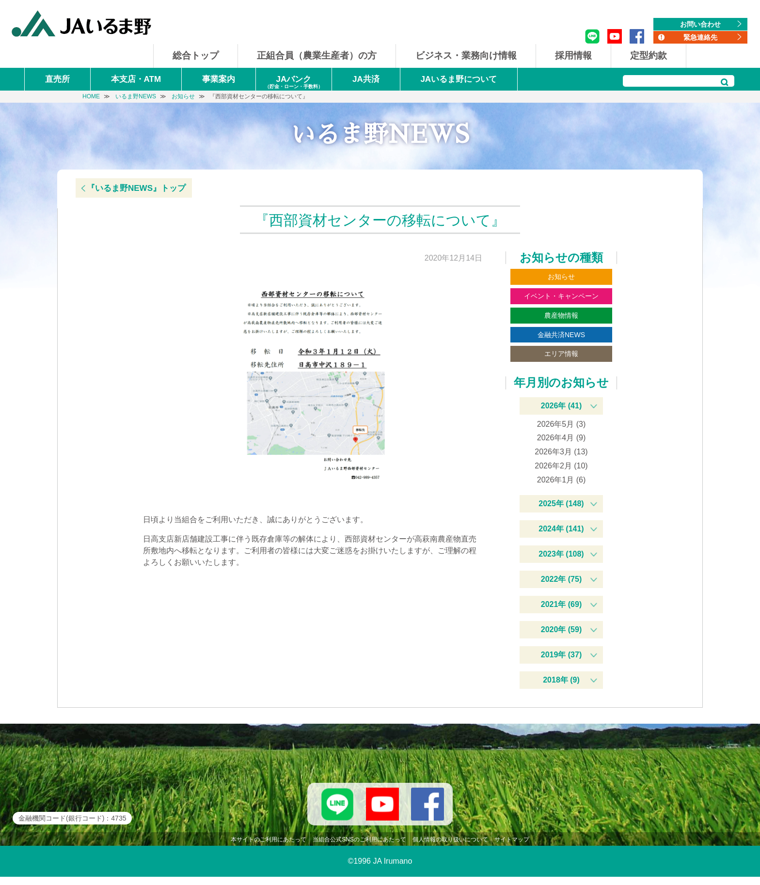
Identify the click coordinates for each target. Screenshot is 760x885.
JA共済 (366, 79)
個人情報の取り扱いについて (450, 847)
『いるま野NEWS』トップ (136, 188)
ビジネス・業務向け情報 (466, 55)
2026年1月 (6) (561, 480)
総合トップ (196, 55)
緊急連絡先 (700, 37)
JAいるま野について (458, 79)
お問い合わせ (700, 24)
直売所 (57, 79)
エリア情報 (561, 353)
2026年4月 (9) (561, 438)
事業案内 (218, 79)
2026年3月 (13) (561, 452)
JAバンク (294, 83)
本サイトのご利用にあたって (268, 847)
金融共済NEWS (561, 335)
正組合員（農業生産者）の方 (317, 55)
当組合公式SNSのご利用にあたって (359, 847)
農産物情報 (561, 315)
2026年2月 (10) (561, 466)
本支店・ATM (136, 79)
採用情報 (573, 55)
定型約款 (648, 55)
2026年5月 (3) (561, 424)
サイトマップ (511, 847)
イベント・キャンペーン (561, 296)
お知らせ (561, 276)
